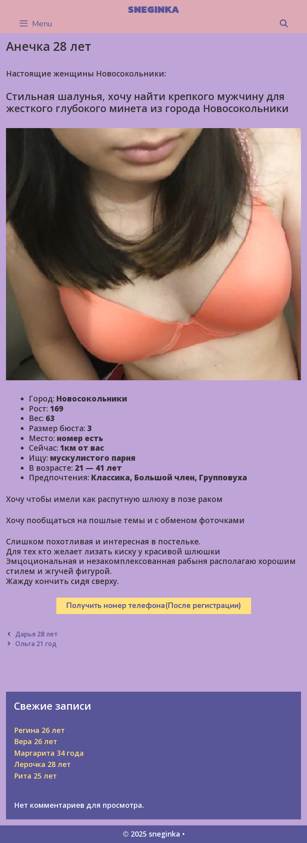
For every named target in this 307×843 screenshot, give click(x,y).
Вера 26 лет (35, 741)
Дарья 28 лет (36, 634)
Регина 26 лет (39, 730)
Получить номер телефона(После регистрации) (153, 605)
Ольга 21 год (35, 643)
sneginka (153, 9)
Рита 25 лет (35, 776)
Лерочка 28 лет (42, 764)
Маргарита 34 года (49, 753)
